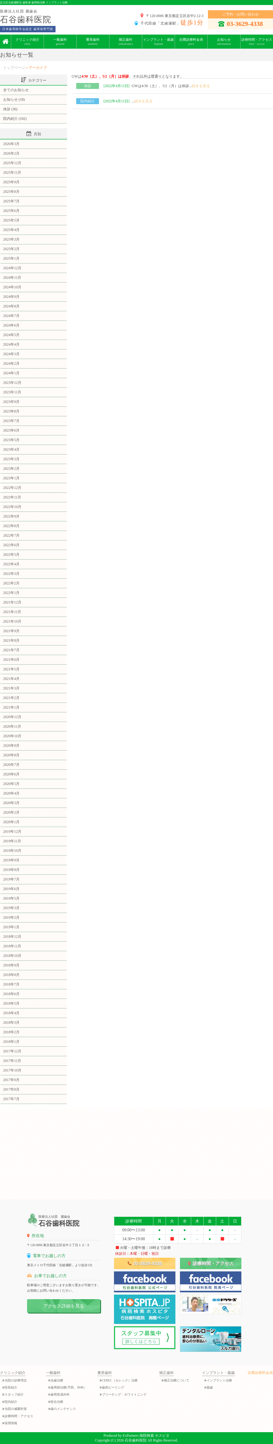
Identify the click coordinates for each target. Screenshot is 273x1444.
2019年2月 (11, 917)
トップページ (14, 68)
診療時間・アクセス (211, 1263)
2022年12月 (12, 488)
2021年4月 (11, 679)
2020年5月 (11, 784)
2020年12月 (12, 717)
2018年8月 (11, 975)
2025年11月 (12, 172)
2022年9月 (11, 516)
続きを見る (201, 86)
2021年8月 (11, 640)
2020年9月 (11, 745)
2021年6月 (11, 660)
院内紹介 (87, 101)
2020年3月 (11, 803)
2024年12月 (12, 268)
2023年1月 (11, 478)
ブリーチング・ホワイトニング (124, 1394)
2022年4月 (11, 564)
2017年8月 (11, 1089)
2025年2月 (11, 249)
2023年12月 (12, 383)
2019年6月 (11, 889)
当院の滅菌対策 (16, 1409)
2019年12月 (12, 831)
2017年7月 (11, 1099)
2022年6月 (11, 545)
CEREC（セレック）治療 (120, 1380)
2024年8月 (11, 306)
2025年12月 (12, 163)
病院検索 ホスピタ (154, 1435)
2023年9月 (11, 402)
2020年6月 (11, 774)
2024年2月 (11, 363)
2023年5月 (11, 440)
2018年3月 (11, 1022)
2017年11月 (12, 1061)
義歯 (210, 1387)
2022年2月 (11, 583)
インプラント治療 (219, 1380)
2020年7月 (11, 765)
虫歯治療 (57, 1380)
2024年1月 (11, 373)
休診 (87, 86)
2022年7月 (11, 535)
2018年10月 (12, 956)
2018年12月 (12, 936)
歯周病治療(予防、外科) (67, 1387)
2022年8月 (11, 526)
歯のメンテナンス (63, 1409)
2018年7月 (11, 984)
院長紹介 (11, 1387)
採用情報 (11, 1423)
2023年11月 (12, 392)
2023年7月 (11, 421)
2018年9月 (11, 965)
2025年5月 (11, 220)
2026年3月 (11, 144)
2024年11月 (12, 277)
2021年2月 (11, 698)
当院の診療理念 (16, 1380)
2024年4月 (11, 344)
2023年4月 (11, 449)
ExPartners (131, 1435)
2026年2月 (11, 153)
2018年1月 (11, 1042)
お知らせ (10, 99)
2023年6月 (11, 430)
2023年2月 (11, 468)
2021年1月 (11, 707)
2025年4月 (11, 230)
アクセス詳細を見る (63, 1305)
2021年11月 (12, 612)
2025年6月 (11, 211)
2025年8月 (11, 192)
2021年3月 (11, 688)
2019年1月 (11, 927)
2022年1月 (11, 593)
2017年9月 (11, 1080)
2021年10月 (12, 621)
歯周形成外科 (60, 1394)
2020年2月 (11, 812)
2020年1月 (11, 822)
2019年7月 (11, 879)
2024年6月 (11, 325)
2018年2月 (11, 1032)
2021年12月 (12, 602)
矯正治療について (176, 1380)
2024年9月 (11, 297)
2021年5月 (11, 669)
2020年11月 (12, 726)
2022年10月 (12, 507)
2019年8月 (11, 870)
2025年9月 (11, 182)
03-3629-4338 (240, 23)
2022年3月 (11, 574)
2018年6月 (11, 994)
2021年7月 (11, 650)
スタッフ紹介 (14, 1394)
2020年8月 (11, 755)
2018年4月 (11, 1013)
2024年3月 (11, 354)
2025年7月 (11, 201)
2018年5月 (11, 1003)
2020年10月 (12, 736)
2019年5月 (11, 898)
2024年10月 (12, 287)
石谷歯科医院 (136, 1440)
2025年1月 (11, 258)
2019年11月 (12, 841)
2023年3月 (11, 459)
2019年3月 (11, 908)
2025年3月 (11, 239)
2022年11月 (12, 497)
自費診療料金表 (191, 41)
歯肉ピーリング (113, 1387)
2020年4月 (11, 793)
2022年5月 (11, 554)
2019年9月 (11, 860)
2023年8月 (11, 411)
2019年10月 (12, 851)
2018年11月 (12, 946)
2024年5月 (11, 335)
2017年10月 (12, 1070)
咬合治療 (57, 1402)
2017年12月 (12, 1051)
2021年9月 (11, 631)
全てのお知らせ (16, 90)
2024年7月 (11, 316)
